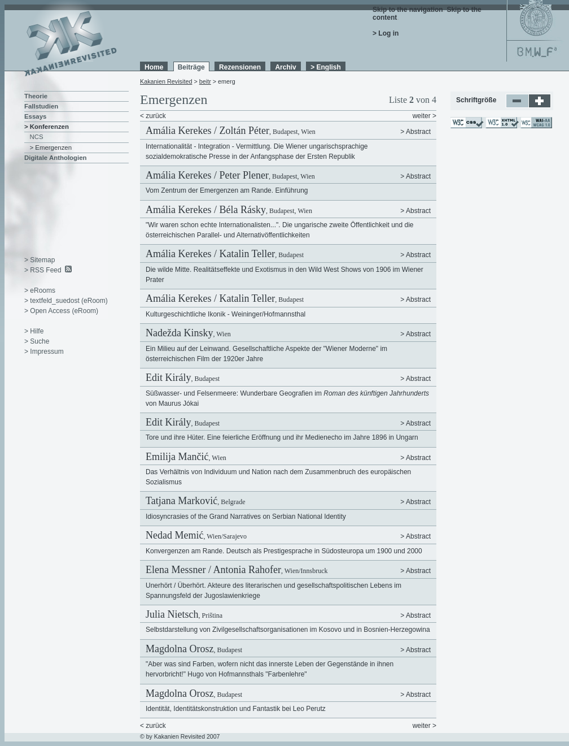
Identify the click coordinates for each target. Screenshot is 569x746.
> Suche (36, 341)
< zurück (153, 116)
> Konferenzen (46, 126)
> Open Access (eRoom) (61, 311)
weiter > (424, 116)
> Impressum (44, 351)
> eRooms (39, 290)
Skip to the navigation (408, 10)
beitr (205, 81)
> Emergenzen (51, 147)
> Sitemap (39, 260)
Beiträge (191, 67)
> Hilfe (33, 331)
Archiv (285, 67)
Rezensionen (240, 67)
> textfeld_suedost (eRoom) (66, 301)
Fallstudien (41, 106)
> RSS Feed (43, 270)
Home (154, 67)
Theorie (35, 96)
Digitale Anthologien (55, 157)
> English (325, 67)
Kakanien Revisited (166, 81)
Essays (35, 116)
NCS (36, 136)
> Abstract (415, 132)
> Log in (386, 33)
